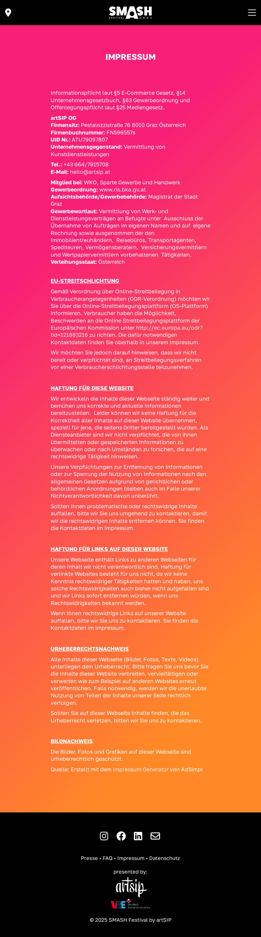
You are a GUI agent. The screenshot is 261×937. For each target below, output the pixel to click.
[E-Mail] (155, 836)
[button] (252, 12)
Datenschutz (164, 858)
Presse (89, 858)
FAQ (107, 858)
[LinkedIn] (138, 836)
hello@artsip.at (90, 171)
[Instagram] (104, 836)
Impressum (130, 858)
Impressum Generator (141, 769)
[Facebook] (121, 836)
